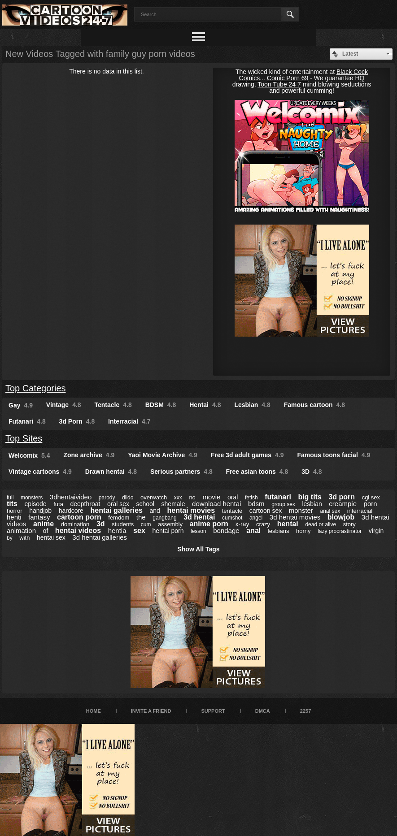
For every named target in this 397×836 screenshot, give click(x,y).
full (10, 497)
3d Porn (77, 421)
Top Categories (35, 388)
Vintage (63, 404)
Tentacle (113, 404)
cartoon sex (265, 510)
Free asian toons (257, 471)
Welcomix (29, 455)
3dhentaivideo (71, 497)
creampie (343, 503)
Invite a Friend (151, 711)
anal (253, 530)
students (123, 524)
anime (43, 524)
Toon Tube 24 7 (279, 84)
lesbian (312, 503)
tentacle (232, 510)
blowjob (340, 517)
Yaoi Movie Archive (162, 455)
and (155, 510)
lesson (198, 531)
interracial (359, 510)
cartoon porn (79, 517)
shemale (173, 503)
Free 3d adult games (247, 455)
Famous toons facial (333, 455)
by (10, 538)
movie (211, 497)
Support (213, 711)
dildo (127, 497)
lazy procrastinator (340, 531)
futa (58, 504)
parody (107, 497)
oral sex (118, 503)
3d (100, 524)
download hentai (216, 503)
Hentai (205, 404)
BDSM (160, 404)
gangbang (164, 518)
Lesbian (252, 404)
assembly (170, 524)
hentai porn (167, 530)
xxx (178, 497)
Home (93, 711)
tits (12, 503)
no (192, 497)
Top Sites (23, 438)
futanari (278, 497)
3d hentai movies (295, 517)
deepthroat (85, 503)
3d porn (341, 497)
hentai (287, 524)
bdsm (256, 503)
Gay (21, 405)
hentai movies (191, 510)
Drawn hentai (111, 471)
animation (21, 530)
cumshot (232, 518)
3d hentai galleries (99, 537)
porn (370, 503)
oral (232, 497)
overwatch (153, 497)
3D (311, 471)
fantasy (39, 517)
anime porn (209, 524)
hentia (117, 530)
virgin (376, 530)
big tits (309, 497)
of (45, 530)
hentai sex (51, 537)
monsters (32, 497)
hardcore (71, 510)
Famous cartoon (314, 404)
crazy (263, 524)
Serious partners (181, 471)
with (24, 537)
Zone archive (88, 455)
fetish (251, 497)
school (145, 503)
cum (146, 524)
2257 (305, 711)
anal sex (330, 511)
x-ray (242, 524)
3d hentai (199, 517)
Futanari (27, 421)
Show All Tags (198, 549)
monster (301, 510)
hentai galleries (116, 510)
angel (255, 518)
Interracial (129, 421)
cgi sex (371, 497)
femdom (118, 517)
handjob (40, 510)
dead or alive (320, 524)
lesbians (278, 531)
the (141, 517)
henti (14, 517)
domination (75, 524)
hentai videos (78, 530)
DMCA (262, 711)
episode (36, 503)
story (349, 524)
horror (14, 510)
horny (303, 531)
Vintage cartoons (40, 471)
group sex (283, 504)
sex (139, 530)
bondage (226, 530)
